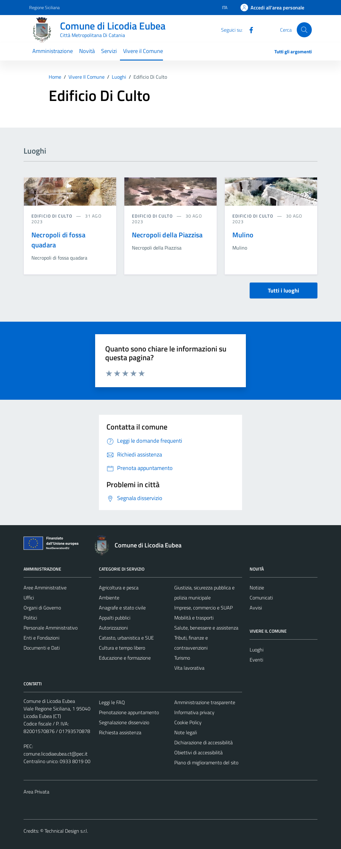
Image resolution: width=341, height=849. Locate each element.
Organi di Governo (42, 607)
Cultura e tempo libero (122, 647)
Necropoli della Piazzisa (167, 235)
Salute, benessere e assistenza (206, 627)
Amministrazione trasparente (204, 702)
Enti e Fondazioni (41, 637)
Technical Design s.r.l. (66, 831)
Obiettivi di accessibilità (198, 752)
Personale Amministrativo (51, 627)
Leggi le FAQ (112, 702)
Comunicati (261, 597)
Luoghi (256, 649)
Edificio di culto (52, 216)
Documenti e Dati (42, 647)
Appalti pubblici (114, 617)
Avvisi (256, 607)
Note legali (185, 732)
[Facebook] (248, 29)
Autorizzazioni (113, 627)
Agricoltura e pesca (118, 587)
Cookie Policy (188, 722)
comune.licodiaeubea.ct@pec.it (56, 753)
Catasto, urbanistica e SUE (126, 637)
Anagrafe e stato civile (122, 607)
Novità (87, 51)
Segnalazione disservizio (124, 722)
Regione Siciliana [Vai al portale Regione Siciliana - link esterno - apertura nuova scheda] (44, 7)
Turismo (182, 658)
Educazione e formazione (125, 658)
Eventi (256, 659)
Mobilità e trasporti (194, 617)
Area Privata (36, 791)
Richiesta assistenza (120, 732)
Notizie (257, 587)
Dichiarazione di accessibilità (203, 742)
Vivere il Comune (143, 51)
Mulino (242, 235)
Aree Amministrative (45, 587)
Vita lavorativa (189, 668)
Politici (30, 617)
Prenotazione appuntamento (129, 712)
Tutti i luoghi (283, 290)
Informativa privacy (194, 712)
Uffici (29, 597)
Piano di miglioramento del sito (206, 762)
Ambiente (109, 597)
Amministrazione (52, 51)
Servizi (109, 51)
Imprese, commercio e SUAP (203, 607)
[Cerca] (304, 29)
